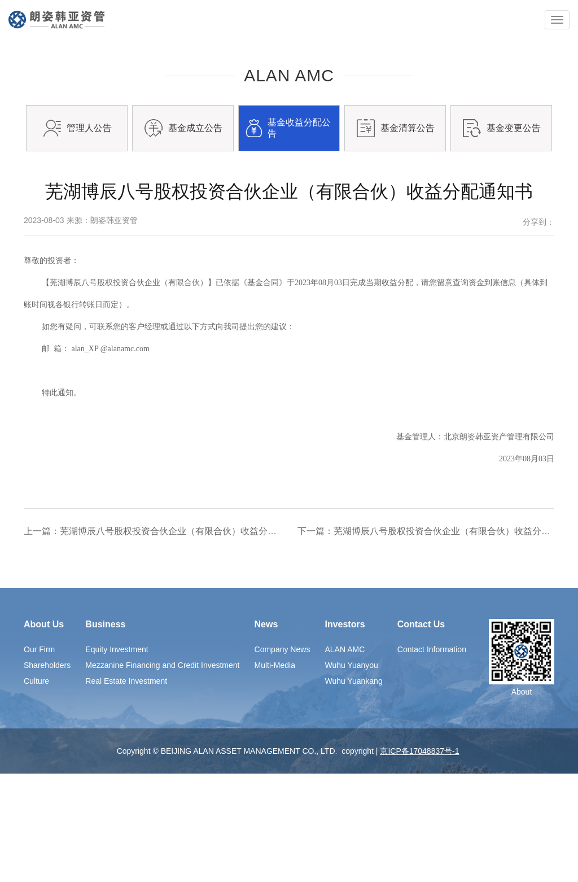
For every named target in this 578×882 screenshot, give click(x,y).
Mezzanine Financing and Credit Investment (162, 773)
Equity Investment (116, 757)
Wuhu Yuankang (353, 789)
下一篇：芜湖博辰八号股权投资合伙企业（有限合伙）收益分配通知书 (425, 639)
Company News (282, 757)
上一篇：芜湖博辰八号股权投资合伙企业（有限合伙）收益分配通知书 (152, 639)
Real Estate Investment (126, 789)
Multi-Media (275, 773)
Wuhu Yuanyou (351, 773)
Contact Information (431, 757)
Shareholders (47, 773)
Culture (36, 789)
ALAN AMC (345, 757)
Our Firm (39, 757)
